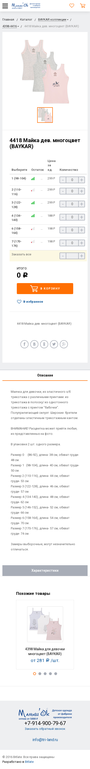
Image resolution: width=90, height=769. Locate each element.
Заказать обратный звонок (45, 729)
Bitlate (29, 762)
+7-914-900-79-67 (45, 723)
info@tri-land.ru (45, 739)
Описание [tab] (45, 375)
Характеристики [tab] (45, 570)
